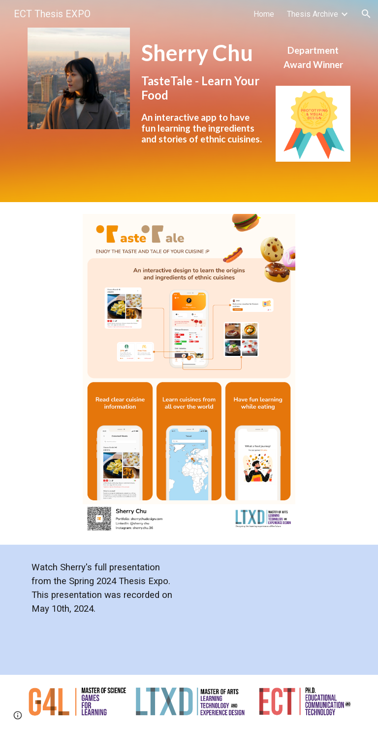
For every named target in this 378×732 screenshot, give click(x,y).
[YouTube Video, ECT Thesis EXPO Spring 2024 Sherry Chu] (271, 610)
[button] (366, 14)
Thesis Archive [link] (312, 14)
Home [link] (263, 14)
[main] (202, 101)
